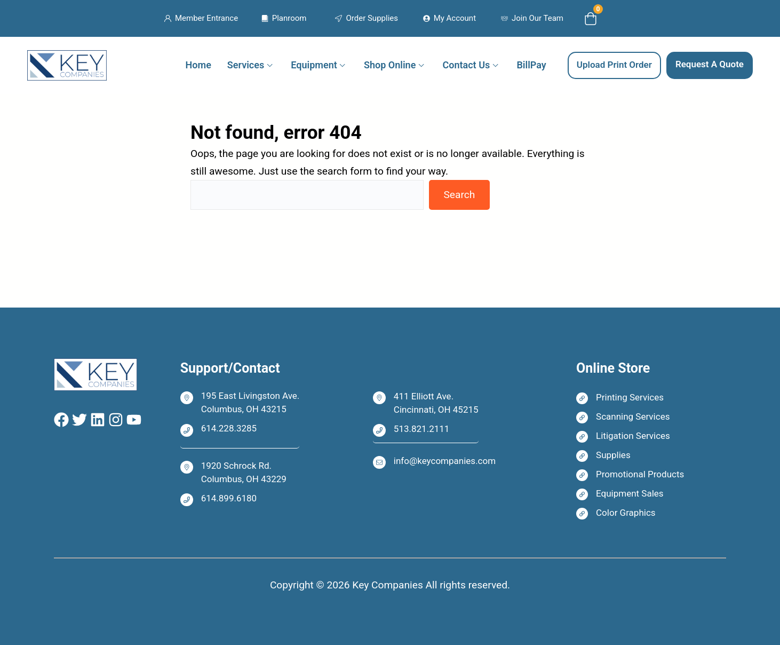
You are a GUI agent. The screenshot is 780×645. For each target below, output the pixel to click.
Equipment (314, 64)
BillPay (531, 64)
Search (459, 194)
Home (198, 64)
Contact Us (466, 64)
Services (245, 64)
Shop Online (390, 64)
